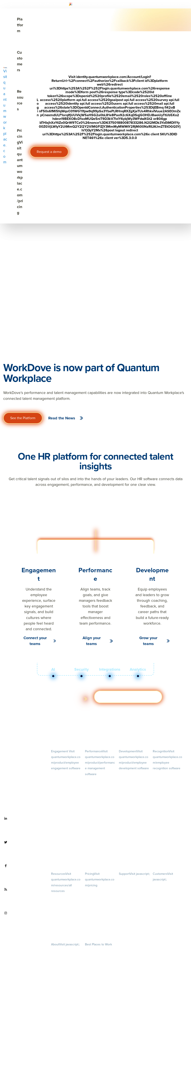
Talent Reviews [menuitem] (128, 798)
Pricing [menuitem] (99, 879)
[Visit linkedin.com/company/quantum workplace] (24, 827)
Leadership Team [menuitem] (61, 1004)
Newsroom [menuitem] (66, 1016)
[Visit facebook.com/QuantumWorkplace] (24, 874)
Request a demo (49, 151)
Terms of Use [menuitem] (127, 887)
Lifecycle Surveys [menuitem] (61, 781)
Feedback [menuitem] (100, 820)
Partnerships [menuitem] (58, 1029)
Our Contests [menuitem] (93, 950)
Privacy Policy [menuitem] (127, 880)
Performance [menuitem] (100, 762)
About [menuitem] (65, 944)
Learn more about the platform (55, 698)
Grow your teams (148, 641)
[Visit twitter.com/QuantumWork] (24, 851)
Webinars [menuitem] (66, 927)
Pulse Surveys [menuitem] (59, 788)
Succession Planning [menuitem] (131, 805)
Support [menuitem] (134, 874)
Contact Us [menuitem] (66, 1041)
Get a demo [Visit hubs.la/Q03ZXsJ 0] (128, 696)
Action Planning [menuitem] (60, 794)
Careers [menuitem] (66, 956)
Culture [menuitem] (66, 974)
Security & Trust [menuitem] (128, 900)
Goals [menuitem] (100, 791)
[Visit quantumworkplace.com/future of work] (24, 898)
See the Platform (22, 417)
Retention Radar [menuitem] (61, 801)
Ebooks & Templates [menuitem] (63, 915)
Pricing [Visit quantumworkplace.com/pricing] (20, 171)
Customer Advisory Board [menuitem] (168, 904)
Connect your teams (35, 641)
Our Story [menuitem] (66, 992)
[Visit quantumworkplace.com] (5, 116)
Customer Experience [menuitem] (166, 898)
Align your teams (92, 641)
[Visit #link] (175, 4)
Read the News (61, 418)
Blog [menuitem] (66, 902)
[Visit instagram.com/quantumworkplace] (24, 921)
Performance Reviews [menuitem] (98, 839)
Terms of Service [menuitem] (129, 893)
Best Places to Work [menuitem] (98, 944)
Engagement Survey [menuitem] (63, 775)
